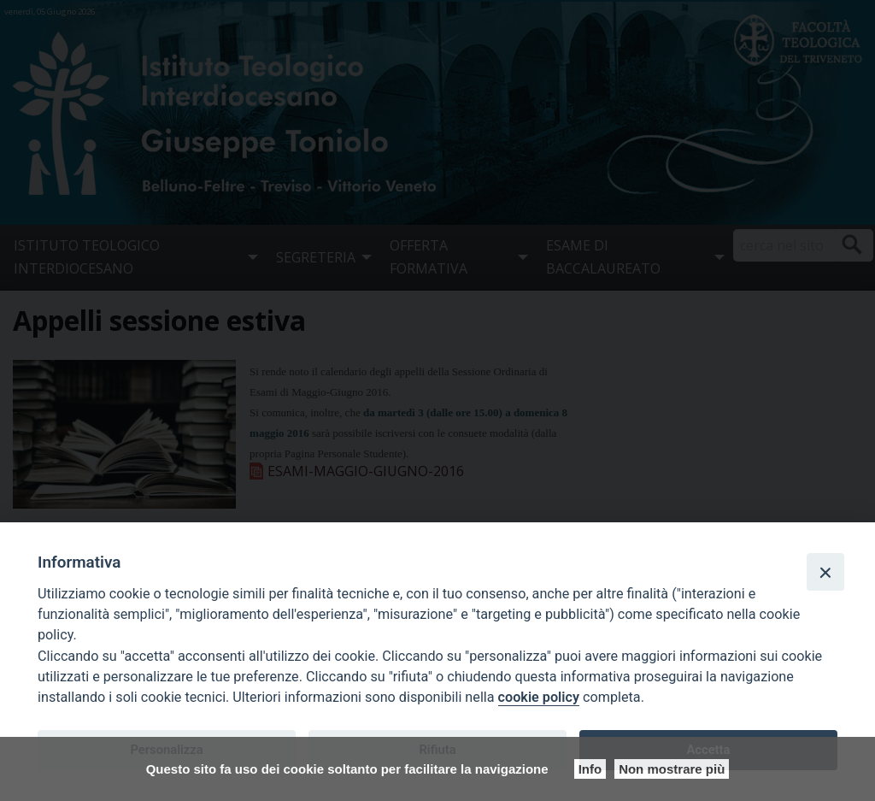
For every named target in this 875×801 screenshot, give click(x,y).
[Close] (825, 572)
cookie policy (538, 697)
